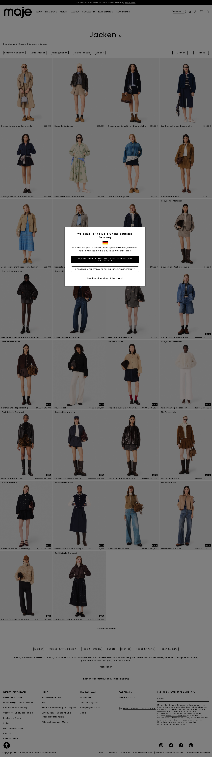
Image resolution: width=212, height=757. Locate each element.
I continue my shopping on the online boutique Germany (105, 269)
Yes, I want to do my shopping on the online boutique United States (106, 259)
